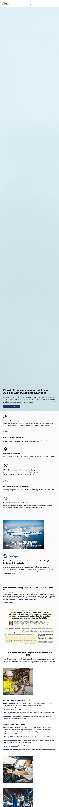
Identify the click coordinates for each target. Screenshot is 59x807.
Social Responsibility (46, 1)
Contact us (32, 1)
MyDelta (55, 1)
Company (38, 1)
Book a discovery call (11, 406)
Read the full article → (9, 602)
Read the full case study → (10, 573)
